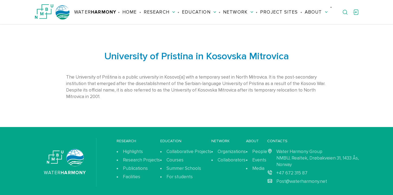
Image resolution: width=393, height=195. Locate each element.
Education (199, 12)
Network (238, 12)
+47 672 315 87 (291, 173)
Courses (175, 160)
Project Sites (279, 12)
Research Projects (141, 160)
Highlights (133, 151)
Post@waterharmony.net (301, 181)
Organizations (232, 151)
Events (259, 160)
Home (129, 12)
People (259, 151)
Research (159, 12)
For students (179, 177)
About (316, 12)
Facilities (131, 177)
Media (258, 168)
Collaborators (231, 160)
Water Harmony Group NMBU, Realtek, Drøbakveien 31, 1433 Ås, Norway (317, 158)
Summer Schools (183, 168)
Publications (135, 168)
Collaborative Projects (188, 151)
